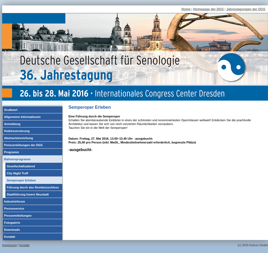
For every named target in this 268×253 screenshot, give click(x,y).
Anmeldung (12, 124)
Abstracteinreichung (18, 138)
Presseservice (14, 208)
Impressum (9, 245)
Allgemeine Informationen (22, 117)
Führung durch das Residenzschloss (33, 187)
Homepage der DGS (208, 9)
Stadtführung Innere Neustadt (28, 194)
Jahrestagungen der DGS (245, 9)
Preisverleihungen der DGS (23, 145)
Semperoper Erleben (21, 180)
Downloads (12, 229)
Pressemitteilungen (17, 215)
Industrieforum (14, 201)
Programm (11, 152)
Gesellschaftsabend (21, 166)
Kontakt (9, 236)
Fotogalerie (12, 222)
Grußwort (11, 109)
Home (185, 9)
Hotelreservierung (17, 131)
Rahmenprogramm (17, 159)
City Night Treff (17, 173)
